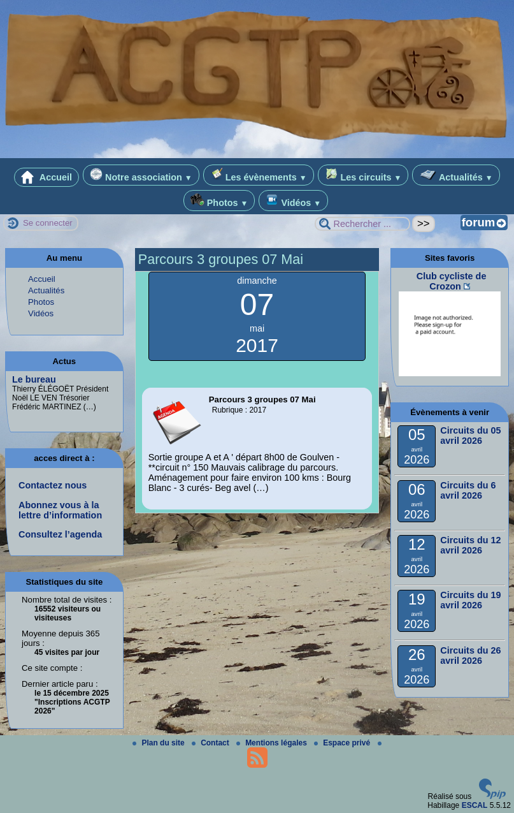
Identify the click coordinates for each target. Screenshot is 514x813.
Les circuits (363, 175)
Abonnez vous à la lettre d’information (60, 510)
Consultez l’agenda (60, 534)
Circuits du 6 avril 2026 (468, 490)
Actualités (455, 175)
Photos (219, 200)
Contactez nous (52, 485)
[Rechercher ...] (362, 224)
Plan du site (159, 742)
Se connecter (48, 223)
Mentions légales (272, 742)
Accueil (46, 177)
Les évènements (258, 175)
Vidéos (293, 200)
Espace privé (343, 742)
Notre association (141, 175)
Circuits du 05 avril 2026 (470, 435)
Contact (211, 742)
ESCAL (475, 805)
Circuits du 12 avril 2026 (470, 545)
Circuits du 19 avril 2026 (470, 600)
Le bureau (34, 379)
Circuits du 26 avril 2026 (470, 655)
